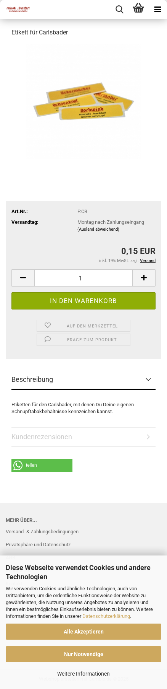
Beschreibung (32, 379)
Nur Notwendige (83, 654)
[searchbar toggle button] (119, 9)
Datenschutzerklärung (106, 616)
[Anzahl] (83, 278)
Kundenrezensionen (41, 437)
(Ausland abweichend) (98, 229)
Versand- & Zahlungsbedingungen (42, 531)
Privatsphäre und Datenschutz (38, 544)
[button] (22, 278)
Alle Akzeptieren (84, 632)
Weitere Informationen (83, 674)
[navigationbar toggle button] (157, 9)
